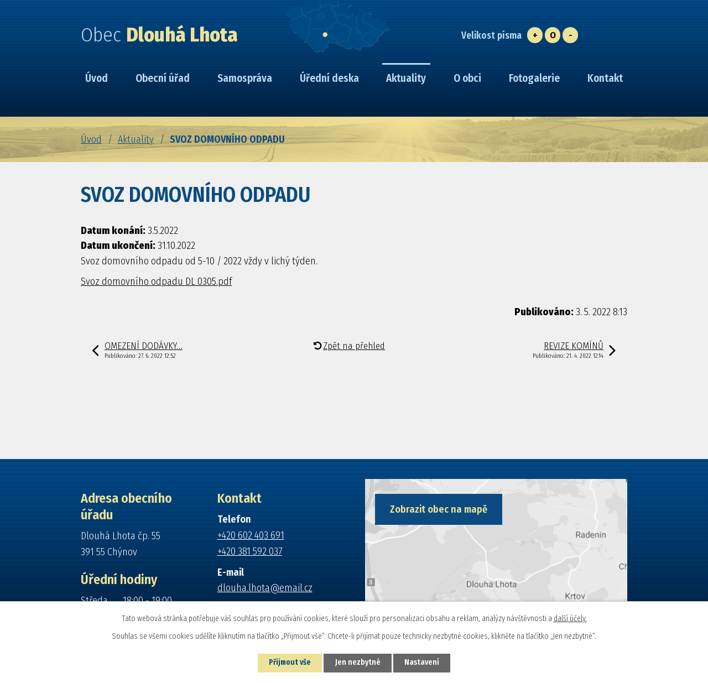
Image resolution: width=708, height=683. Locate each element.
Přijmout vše (288, 663)
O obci (467, 78)
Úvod (91, 139)
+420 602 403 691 (250, 535)
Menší (570, 35)
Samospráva (244, 78)
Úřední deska (329, 78)
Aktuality (136, 139)
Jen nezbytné (358, 663)
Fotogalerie (534, 78)
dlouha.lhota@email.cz (265, 588)
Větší (535, 35)
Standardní (552, 35)
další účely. (570, 618)
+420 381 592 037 (249, 551)
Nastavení (424, 663)
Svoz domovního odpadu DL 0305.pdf (156, 281)
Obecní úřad (163, 78)
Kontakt (605, 78)
